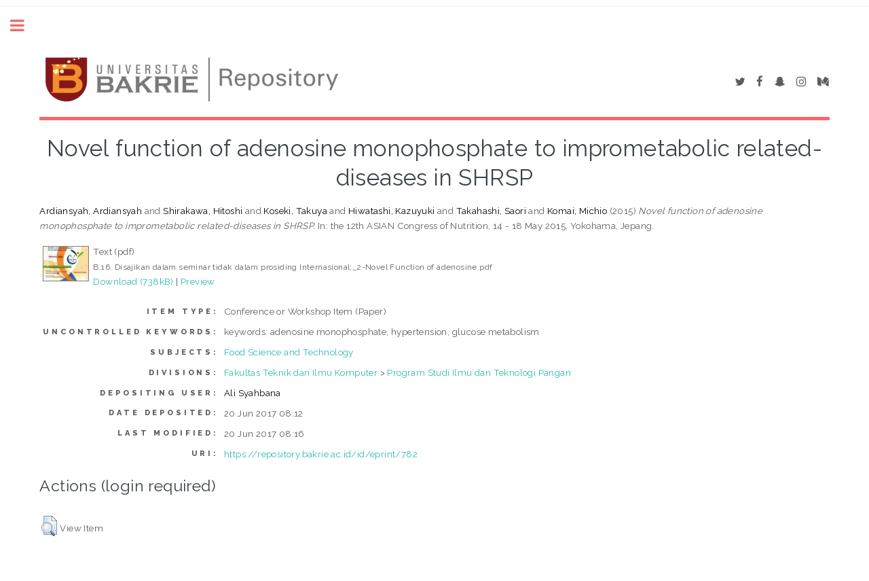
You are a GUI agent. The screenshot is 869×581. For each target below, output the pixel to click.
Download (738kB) (133, 281)
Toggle (24, 25)
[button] (49, 526)
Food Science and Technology (289, 352)
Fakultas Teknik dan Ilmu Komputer (300, 372)
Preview (198, 281)
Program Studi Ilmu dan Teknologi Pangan (479, 372)
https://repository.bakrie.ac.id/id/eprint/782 (321, 453)
